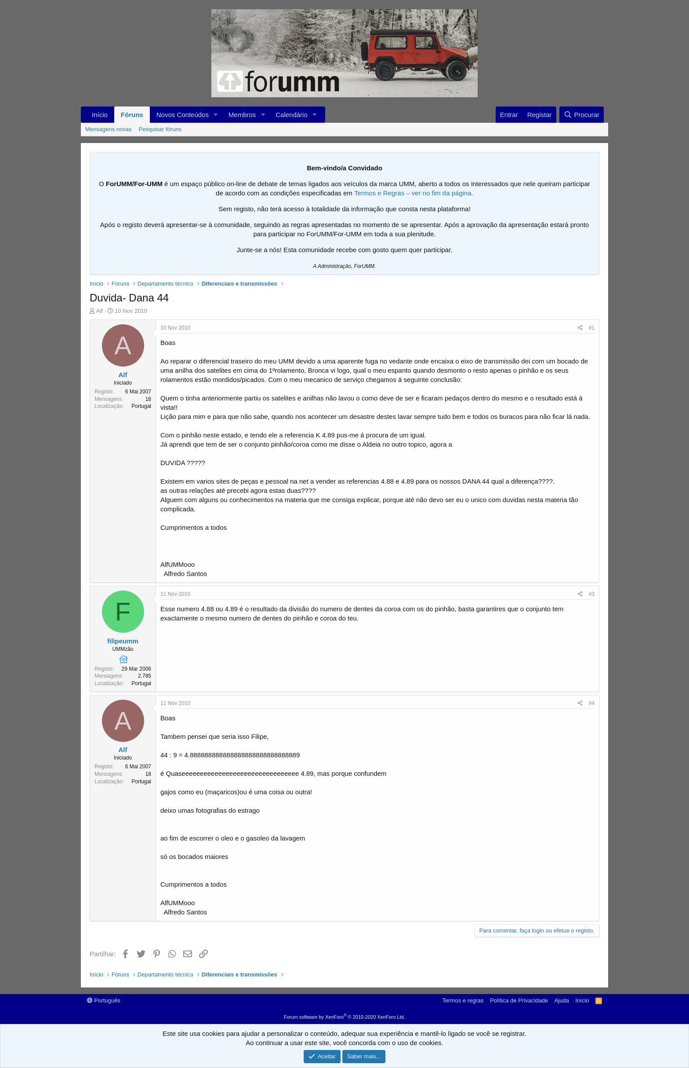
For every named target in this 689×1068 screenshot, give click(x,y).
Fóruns (132, 114)
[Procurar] (581, 114)
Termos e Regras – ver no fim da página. (413, 193)
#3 (592, 594)
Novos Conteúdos (182, 114)
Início (100, 114)
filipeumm (122, 641)
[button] (216, 114)
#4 (592, 703)
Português (103, 1000)
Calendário (292, 114)
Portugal (141, 406)
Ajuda (562, 1000)
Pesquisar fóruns (160, 129)
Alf (99, 311)
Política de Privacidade (519, 1000)
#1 (592, 328)
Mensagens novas (108, 129)
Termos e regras (463, 1000)
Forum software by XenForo (344, 1017)
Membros (242, 114)
